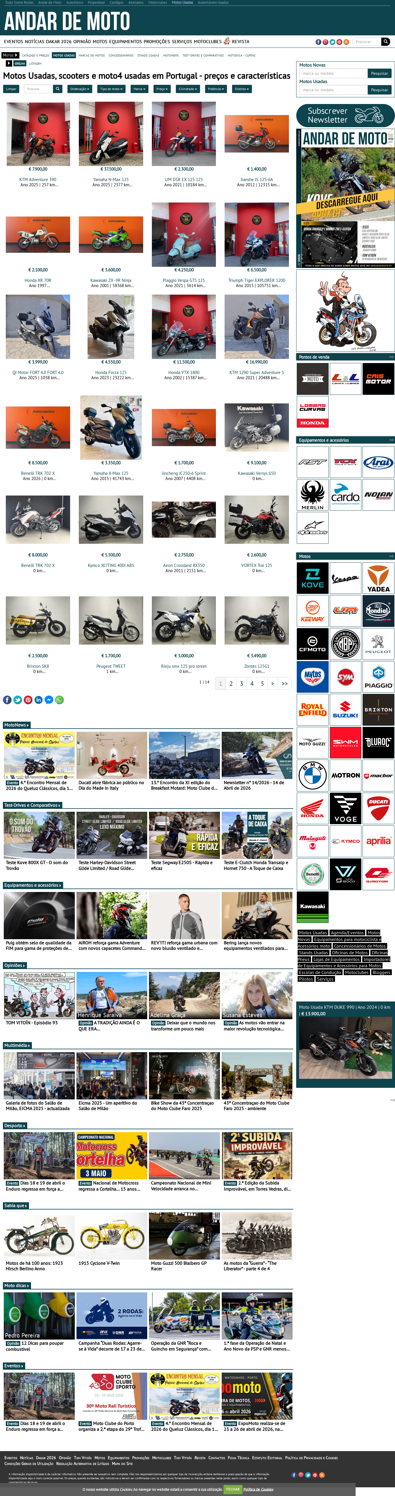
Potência (216, 89)
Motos (100, 41)
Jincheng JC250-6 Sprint (184, 476)
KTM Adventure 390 (37, 179)
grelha (20, 63)
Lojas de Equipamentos (337, 969)
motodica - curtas (241, 55)
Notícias (34, 41)
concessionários (121, 55)
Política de (258, 1489)
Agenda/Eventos (347, 943)
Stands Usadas (313, 963)
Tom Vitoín (83, 1463)
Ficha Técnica (238, 1463)
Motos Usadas (313, 943)
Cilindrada (188, 89)
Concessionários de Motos (360, 956)
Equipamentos (125, 41)
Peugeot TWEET (111, 671)
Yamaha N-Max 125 (111, 179)
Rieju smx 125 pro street (184, 671)
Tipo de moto (111, 89)
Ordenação (79, 89)
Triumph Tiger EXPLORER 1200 (256, 282)
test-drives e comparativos (203, 55)
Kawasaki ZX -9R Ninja (110, 282)
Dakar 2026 (59, 41)
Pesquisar (379, 73)
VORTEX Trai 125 (256, 569)
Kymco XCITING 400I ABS (111, 569)
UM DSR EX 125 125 (184, 179)
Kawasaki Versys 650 (257, 476)
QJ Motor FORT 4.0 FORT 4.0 (37, 374)
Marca (139, 89)
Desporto (15, 1131)
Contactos (216, 1463)
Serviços (182, 41)
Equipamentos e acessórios (33, 890)
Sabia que (16, 1211)
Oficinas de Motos (350, 963)
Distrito (242, 89)
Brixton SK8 (38, 671)
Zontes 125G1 (257, 671)
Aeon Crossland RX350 (184, 569)
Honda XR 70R (38, 282)
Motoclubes (208, 41)
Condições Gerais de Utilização (28, 1468)
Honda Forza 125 (111, 374)
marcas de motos (92, 55)
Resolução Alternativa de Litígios (82, 1468)
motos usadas (63, 55)
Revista (240, 41)
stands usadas (148, 55)
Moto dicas (17, 1291)
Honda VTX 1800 (183, 374)
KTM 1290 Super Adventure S (257, 374)
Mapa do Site (122, 1468)
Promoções (157, 41)
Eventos (13, 41)
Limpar (11, 89)
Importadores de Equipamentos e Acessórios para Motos (344, 972)
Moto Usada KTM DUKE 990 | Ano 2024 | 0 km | (345, 1051)
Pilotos (306, 989)
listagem (35, 63)
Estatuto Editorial (267, 1463)
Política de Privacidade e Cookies (311, 1463)
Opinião (82, 41)
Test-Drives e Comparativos (32, 810)
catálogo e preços (35, 55)
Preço (162, 89)
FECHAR (233, 1489)
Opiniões (15, 970)
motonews (171, 55)
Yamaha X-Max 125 (111, 476)
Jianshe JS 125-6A (257, 179)
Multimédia (17, 1050)
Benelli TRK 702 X (38, 476)
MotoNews (16, 730)
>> (285, 689)
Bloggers (381, 982)
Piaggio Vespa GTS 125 (184, 282)
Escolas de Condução (320, 982)
